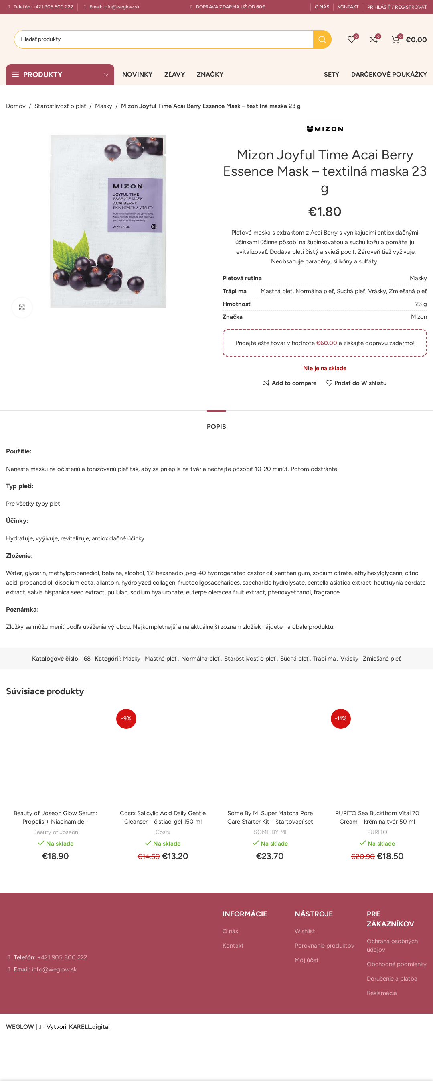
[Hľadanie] (173, 39)
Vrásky (377, 291)
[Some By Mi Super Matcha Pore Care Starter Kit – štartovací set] (270, 756)
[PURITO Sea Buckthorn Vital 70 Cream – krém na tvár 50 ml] (377, 756)
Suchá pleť (351, 291)
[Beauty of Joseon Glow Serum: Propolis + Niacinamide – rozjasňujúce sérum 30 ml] (55, 756)
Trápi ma (324, 658)
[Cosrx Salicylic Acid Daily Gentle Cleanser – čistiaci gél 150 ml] (163, 756)
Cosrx (163, 832)
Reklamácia (382, 993)
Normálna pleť (314, 291)
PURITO (377, 832)
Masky (103, 106)
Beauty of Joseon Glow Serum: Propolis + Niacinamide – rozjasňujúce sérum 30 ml (55, 822)
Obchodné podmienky (397, 964)
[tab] (216, 422)
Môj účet (307, 960)
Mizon (419, 316)
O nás (230, 931)
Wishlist (305, 931)
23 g (421, 304)
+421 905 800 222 (52, 7)
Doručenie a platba (392, 978)
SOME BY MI (270, 832)
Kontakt (233, 945)
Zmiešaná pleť (408, 291)
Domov (16, 106)
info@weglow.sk (121, 7)
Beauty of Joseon (55, 832)
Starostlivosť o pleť (60, 106)
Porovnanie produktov (324, 945)
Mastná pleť (277, 291)
